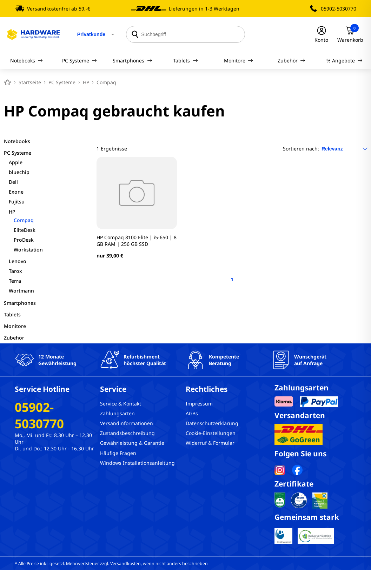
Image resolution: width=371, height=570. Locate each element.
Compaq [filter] (24, 220)
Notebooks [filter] (17, 141)
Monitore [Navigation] (238, 60)
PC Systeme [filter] (17, 152)
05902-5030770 (338, 8)
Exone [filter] (16, 191)
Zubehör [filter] (14, 337)
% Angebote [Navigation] (344, 60)
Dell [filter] (13, 182)
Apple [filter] (15, 162)
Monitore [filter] (15, 326)
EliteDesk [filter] (24, 230)
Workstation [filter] (28, 249)
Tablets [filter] (12, 314)
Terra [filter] (15, 280)
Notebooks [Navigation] (26, 60)
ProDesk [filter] (24, 239)
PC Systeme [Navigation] (79, 60)
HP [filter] (12, 211)
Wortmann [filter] (21, 290)
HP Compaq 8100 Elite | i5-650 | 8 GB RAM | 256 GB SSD (137, 240)
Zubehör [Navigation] (292, 60)
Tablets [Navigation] (185, 60)
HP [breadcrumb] (86, 82)
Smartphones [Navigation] (132, 60)
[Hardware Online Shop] (33, 34)
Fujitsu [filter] (17, 201)
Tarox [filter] (15, 271)
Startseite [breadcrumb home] (30, 82)
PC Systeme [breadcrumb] (61, 82)
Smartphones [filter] (20, 303)
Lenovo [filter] (17, 261)
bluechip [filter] (19, 172)
